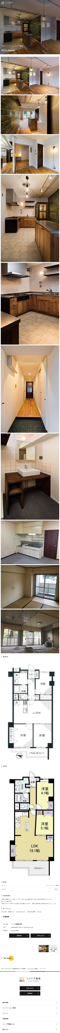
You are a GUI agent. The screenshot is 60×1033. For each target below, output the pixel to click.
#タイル (39, 911)
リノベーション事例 (33, 968)
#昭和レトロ (11, 911)
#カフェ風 (4, 911)
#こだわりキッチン (21, 911)
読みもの (5, 1029)
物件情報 (5, 1002)
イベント (5, 1013)
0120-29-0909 (15, 930)
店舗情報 (5, 1018)
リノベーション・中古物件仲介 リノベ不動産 (14, 968)
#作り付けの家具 (31, 911)
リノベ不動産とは (8, 1024)
